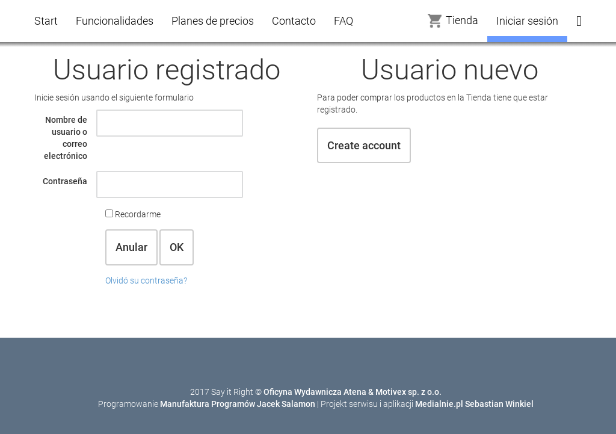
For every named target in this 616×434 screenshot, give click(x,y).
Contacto (294, 20)
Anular (131, 247)
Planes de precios (212, 20)
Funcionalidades (114, 20)
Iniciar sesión (527, 20)
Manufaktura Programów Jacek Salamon (237, 404)
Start (46, 20)
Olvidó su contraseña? (146, 280)
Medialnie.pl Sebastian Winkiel (474, 404)
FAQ (343, 20)
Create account (364, 145)
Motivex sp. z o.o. (408, 392)
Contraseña (65, 181)
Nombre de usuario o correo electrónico (65, 138)
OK (176, 247)
